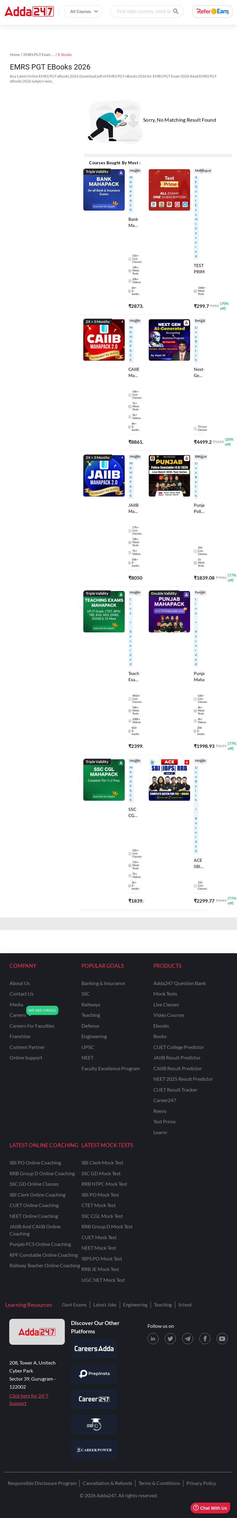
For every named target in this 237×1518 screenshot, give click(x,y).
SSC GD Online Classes (34, 1184)
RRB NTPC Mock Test (104, 1184)
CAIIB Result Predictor (177, 1068)
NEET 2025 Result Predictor (183, 1079)
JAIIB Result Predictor (177, 1057)
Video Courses (169, 1015)
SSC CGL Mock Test (102, 1216)
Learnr (160, 1132)
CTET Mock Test (98, 1205)
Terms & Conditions (159, 1483)
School (185, 1304)
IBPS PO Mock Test (101, 1258)
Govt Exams (74, 1304)
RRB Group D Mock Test (107, 1226)
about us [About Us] (20, 983)
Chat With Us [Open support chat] (210, 1508)
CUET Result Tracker (175, 1089)
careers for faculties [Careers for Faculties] (32, 1026)
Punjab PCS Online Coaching (40, 1244)
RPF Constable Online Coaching (44, 1255)
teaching (90, 1015)
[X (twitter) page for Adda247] (170, 1338)
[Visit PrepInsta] (94, 1374)
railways (90, 1004)
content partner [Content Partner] (27, 1047)
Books (160, 1036)
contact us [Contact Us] (22, 993)
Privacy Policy (201, 1483)
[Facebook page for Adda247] (204, 1338)
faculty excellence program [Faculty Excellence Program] (110, 1068)
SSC (85, 993)
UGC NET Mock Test (103, 1280)
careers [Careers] (18, 1015)
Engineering (135, 1304)
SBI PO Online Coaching (35, 1162)
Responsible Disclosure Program (42, 1483)
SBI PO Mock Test (100, 1194)
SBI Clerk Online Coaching (37, 1194)
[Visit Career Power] (94, 1450)
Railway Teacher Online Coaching (45, 1265)
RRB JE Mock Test (100, 1269)
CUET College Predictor (178, 1047)
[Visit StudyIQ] (94, 1424)
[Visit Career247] (94, 1399)
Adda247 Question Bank (179, 983)
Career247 (164, 1100)
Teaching (163, 1304)
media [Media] (16, 1004)
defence (90, 1026)
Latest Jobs (105, 1304)
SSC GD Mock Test (101, 1173)
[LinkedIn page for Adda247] (153, 1338)
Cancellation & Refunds (107, 1483)
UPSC (87, 1047)
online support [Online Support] (26, 1057)
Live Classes (166, 1004)
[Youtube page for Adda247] (222, 1338)
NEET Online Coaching (34, 1216)
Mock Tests (165, 993)
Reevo (160, 1111)
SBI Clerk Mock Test (102, 1162)
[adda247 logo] (37, 1332)
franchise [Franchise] (20, 1036)
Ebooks (161, 1026)
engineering (94, 1036)
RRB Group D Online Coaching (42, 1173)
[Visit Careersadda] (94, 1348)
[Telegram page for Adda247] (187, 1338)
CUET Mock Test (99, 1237)
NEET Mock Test (98, 1248)
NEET (87, 1057)
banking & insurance (103, 983)
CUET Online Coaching (34, 1205)
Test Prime (164, 1121)
